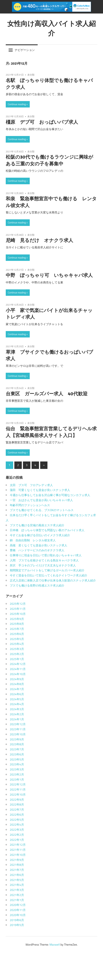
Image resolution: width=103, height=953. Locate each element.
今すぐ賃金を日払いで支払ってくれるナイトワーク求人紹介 (48, 575)
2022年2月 (17, 835)
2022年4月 (17, 824)
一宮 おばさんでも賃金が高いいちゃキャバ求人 (41, 500)
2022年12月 (18, 784)
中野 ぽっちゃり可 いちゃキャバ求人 (49, 275)
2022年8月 (17, 804)
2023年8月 (17, 744)
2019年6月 (17, 920)
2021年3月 (17, 890)
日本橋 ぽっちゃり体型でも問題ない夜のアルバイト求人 (47, 530)
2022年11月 (18, 789)
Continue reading (17, 104)
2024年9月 (17, 679)
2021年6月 (17, 875)
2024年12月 (18, 664)
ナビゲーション (25, 50)
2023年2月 (17, 774)
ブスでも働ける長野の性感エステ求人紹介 (37, 585)
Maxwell (54, 944)
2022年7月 (17, 809)
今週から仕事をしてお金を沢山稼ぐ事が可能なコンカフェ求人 (50, 495)
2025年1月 (17, 659)
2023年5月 (17, 759)
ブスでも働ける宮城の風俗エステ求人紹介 (37, 525)
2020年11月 (18, 910)
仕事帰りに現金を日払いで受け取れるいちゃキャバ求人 (46, 555)
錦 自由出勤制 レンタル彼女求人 (33, 540)
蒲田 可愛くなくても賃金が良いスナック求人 (40, 490)
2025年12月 (18, 604)
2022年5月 (17, 820)
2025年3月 (17, 649)
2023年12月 (18, 724)
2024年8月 (17, 684)
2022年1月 (17, 840)
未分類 (30, 74)
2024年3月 (17, 709)
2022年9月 (17, 799)
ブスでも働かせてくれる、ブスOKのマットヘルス (42, 510)
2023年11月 (18, 729)
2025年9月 (17, 619)
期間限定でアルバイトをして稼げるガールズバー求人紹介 (47, 570)
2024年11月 (18, 669)
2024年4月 (17, 704)
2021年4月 (17, 885)
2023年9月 (17, 739)
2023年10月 (18, 734)
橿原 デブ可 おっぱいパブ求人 (42, 122)
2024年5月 (17, 699)
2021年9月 (17, 860)
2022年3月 (17, 829)
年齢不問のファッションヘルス (30, 505)
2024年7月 (17, 689)
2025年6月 (17, 634)
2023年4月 (17, 764)
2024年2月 (17, 714)
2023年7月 (17, 749)
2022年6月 (17, 814)
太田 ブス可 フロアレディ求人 (31, 485)
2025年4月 (17, 644)
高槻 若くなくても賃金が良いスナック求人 (38, 545)
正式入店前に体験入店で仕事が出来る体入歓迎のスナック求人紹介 (53, 580)
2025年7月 (17, 629)
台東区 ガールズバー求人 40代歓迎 (46, 394)
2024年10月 (18, 674)
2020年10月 (18, 915)
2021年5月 (17, 880)
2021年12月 (18, 844)
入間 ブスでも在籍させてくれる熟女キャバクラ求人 (44, 560)
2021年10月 (18, 855)
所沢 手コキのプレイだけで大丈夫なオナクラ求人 (43, 565)
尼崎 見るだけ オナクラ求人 (39, 240)
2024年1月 (17, 719)
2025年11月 (18, 609)
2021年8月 (17, 865)
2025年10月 (18, 614)
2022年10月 (18, 794)
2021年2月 (17, 895)
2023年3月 (17, 769)
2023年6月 (17, 754)
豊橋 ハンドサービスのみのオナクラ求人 (37, 550)
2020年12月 (18, 905)
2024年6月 (17, 694)
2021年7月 (17, 870)
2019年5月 (17, 925)
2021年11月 (18, 850)
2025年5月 (17, 639)
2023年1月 (17, 779)
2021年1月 (17, 900)
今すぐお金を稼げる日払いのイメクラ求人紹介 (40, 535)
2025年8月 (17, 624)
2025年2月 (17, 654)
